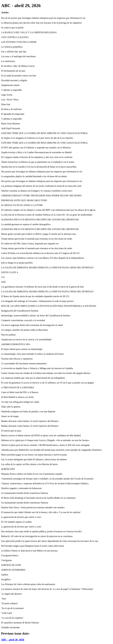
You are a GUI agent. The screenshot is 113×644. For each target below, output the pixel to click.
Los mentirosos (8, 61)
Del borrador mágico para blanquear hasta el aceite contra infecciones (32, 546)
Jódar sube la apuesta (10, 406)
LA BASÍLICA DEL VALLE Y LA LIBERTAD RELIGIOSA (29, 32)
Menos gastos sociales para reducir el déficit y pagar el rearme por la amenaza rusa (38, 234)
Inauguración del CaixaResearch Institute (19, 311)
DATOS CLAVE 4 (9, 272)
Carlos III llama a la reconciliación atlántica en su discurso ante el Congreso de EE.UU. (40, 253)
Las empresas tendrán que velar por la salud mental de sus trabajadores (33, 378)
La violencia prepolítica (12, 47)
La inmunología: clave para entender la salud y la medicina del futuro (32, 354)
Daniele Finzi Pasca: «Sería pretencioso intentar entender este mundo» (33, 507)
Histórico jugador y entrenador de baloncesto (21, 488)
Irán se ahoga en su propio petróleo (17, 263)
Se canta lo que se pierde (12, 27)
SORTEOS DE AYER (11, 565)
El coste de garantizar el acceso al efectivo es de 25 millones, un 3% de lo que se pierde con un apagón (47, 382)
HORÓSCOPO (8, 469)
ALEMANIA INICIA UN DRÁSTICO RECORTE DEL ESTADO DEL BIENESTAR (40, 219)
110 (2, 277)
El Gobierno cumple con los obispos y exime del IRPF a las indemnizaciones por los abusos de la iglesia (48, 210)
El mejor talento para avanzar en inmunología (21, 349)
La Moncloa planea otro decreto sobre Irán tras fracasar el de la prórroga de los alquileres (41, 23)
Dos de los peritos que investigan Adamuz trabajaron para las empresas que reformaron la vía (43, 18)
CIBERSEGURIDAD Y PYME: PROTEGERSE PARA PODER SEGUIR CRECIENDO (41, 195)
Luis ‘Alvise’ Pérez (9, 99)
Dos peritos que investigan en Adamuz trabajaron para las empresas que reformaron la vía (41, 171)
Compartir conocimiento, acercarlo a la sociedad (23, 320)
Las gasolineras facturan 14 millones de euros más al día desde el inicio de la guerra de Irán (42, 287)
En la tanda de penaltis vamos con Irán (18, 75)
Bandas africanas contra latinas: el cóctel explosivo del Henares (29, 421)
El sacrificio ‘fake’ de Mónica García (18, 66)
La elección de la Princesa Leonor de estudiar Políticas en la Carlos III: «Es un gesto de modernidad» (46, 215)
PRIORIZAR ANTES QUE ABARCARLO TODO (24, 200)
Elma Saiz (5, 104)
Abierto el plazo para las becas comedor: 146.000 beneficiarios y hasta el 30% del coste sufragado (45, 445)
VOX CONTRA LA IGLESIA (14, 37)
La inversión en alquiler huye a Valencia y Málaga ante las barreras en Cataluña (37, 368)
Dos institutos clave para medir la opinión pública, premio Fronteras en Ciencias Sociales (41, 531)
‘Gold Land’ (6, 613)
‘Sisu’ (3, 598)
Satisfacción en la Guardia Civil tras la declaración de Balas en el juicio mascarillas (38, 167)
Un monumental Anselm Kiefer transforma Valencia (24, 493)
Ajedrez (4, 574)
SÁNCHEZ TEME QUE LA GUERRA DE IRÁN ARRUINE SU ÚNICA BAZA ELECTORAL (44, 133)
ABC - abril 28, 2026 (12, 639)
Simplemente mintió (10, 85)
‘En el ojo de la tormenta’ (12, 608)
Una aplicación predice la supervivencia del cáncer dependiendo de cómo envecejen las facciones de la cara (49, 541)
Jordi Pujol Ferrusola (10, 128)
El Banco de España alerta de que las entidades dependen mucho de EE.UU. (35, 296)
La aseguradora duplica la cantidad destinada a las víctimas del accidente (34, 176)
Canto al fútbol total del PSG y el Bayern (19, 392)
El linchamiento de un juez (13, 71)
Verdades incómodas (10, 627)
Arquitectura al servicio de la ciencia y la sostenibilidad (26, 339)
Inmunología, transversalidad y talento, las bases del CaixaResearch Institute (35, 315)
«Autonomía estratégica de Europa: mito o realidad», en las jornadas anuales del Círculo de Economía (47, 478)
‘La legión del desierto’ (11, 594)
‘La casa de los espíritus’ (12, 618)
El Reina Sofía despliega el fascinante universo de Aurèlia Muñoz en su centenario (38, 498)
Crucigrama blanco (9, 555)
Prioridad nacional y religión (14, 80)
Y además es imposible (11, 90)
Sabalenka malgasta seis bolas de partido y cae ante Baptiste (28, 411)
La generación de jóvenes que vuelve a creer (21, 517)
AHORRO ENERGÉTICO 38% (15, 344)
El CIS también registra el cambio (16, 522)
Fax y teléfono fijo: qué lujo (13, 51)
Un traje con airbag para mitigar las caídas (20, 402)
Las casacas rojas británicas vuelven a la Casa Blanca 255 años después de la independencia (42, 258)
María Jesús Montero (10, 123)
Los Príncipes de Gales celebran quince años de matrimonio (28, 584)
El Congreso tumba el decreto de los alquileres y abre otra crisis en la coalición (36, 157)
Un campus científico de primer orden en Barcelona (24, 330)
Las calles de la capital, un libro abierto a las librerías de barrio (29, 464)
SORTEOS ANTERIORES (13, 570)
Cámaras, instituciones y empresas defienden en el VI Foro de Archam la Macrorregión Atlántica (44, 483)
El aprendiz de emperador (12, 114)
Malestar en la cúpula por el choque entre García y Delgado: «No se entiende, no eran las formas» (45, 440)
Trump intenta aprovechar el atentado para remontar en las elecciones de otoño (36, 239)
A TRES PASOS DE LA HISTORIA (17, 387)
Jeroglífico (6, 579)
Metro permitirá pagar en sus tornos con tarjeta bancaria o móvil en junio (34, 454)
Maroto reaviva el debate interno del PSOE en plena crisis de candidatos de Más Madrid (41, 435)
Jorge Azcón (6, 95)
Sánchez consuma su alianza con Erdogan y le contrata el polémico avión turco (36, 191)
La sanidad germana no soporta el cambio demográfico (26, 224)
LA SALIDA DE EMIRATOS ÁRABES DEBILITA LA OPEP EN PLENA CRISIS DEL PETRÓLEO (47, 267)
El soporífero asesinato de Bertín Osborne (20, 622)
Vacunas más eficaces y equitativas (17, 358)
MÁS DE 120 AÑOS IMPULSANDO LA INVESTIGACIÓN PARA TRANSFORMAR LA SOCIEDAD (48, 306)
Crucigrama (6, 560)
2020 (3, 282)
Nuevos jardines (8, 335)
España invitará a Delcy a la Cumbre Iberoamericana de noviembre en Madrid (36, 152)
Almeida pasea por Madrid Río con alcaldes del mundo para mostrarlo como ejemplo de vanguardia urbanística (51, 450)
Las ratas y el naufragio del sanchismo (18, 56)
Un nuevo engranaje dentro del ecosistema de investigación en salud (32, 325)
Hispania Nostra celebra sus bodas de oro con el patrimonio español (31, 474)
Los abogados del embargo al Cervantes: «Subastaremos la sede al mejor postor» (37, 301)
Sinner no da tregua (10, 416)
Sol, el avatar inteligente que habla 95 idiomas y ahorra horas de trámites (34, 459)
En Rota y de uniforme (11, 109)
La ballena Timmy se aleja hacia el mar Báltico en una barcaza (29, 550)
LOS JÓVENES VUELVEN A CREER (18, 42)
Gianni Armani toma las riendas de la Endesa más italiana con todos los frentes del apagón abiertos (45, 373)
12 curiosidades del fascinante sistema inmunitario (24, 363)
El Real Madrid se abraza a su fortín (17, 397)
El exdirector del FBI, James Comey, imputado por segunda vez (30, 243)
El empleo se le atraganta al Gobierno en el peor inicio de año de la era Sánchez (37, 138)
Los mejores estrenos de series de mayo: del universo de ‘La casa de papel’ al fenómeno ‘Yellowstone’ (47, 589)
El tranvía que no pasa (11, 430)
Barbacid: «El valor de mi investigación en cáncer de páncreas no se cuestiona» (37, 536)
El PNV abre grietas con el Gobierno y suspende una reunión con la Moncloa (36, 147)
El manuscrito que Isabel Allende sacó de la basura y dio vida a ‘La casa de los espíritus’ (41, 512)
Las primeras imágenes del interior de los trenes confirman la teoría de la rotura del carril (41, 186)
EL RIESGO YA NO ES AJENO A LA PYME (22, 205)
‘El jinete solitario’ (9, 603)
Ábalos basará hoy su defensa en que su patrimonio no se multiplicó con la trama (37, 162)
